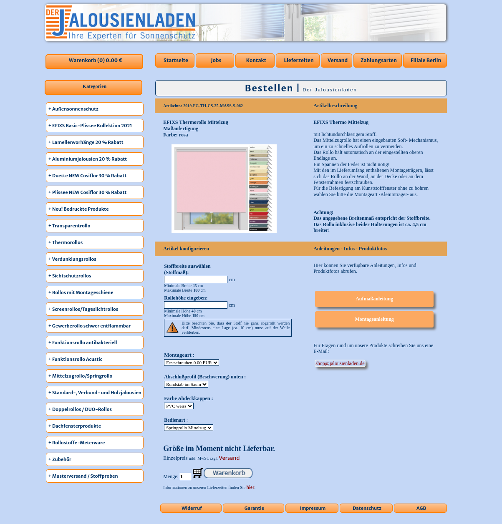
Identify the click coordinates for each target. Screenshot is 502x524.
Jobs (216, 60)
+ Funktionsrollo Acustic (75, 359)
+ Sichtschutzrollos (69, 276)
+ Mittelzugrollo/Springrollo (80, 376)
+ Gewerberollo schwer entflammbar (89, 326)
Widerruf (192, 508)
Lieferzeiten (299, 60)
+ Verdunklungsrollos (72, 259)
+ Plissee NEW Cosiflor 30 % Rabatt (87, 192)
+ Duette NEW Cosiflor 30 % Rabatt (87, 176)
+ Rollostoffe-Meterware (76, 443)
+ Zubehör (59, 459)
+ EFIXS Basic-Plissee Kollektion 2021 (90, 125)
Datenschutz (367, 508)
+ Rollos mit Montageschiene (81, 292)
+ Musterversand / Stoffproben (83, 476)
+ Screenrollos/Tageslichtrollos (83, 309)
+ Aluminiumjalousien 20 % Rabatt (87, 159)
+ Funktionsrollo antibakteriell (82, 342)
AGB (421, 508)
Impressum (313, 508)
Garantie (254, 508)
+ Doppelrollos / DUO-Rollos (80, 409)
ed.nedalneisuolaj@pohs (339, 363)
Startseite (176, 60)
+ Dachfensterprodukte (74, 426)
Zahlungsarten (379, 60)
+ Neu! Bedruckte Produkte (78, 209)
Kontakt (256, 60)
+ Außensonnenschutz (73, 109)
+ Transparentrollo (69, 226)
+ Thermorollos (65, 242)
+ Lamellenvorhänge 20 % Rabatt (86, 142)
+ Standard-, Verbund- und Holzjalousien (94, 393)
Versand (338, 60)
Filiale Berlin (426, 60)
